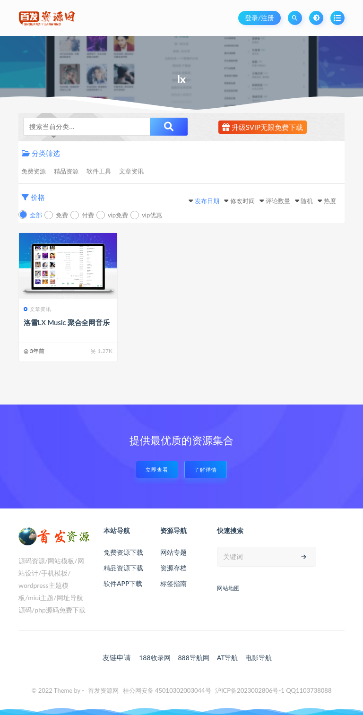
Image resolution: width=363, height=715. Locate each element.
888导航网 (193, 658)
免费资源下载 (123, 552)
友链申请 (117, 657)
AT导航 (227, 658)
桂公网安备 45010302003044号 (167, 690)
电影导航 (258, 658)
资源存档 (173, 568)
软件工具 (98, 171)
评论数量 (278, 201)
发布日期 (207, 201)
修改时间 (242, 201)
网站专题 (173, 552)
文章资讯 (131, 171)
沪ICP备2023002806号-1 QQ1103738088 (273, 690)
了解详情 (205, 469)
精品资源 (66, 171)
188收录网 (154, 658)
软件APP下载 (123, 583)
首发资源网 (103, 690)
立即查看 (157, 469)
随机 (307, 201)
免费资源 (33, 171)
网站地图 (228, 588)
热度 (330, 201)
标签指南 (173, 583)
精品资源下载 (123, 568)
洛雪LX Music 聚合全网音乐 (67, 322)
